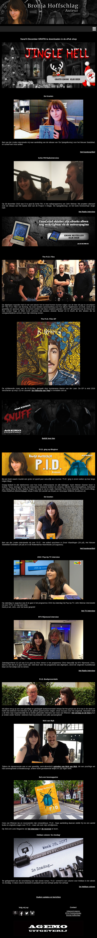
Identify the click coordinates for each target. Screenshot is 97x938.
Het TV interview (88, 611)
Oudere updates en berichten (48, 897)
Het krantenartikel (87, 152)
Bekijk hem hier (48, 438)
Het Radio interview (87, 212)
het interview (33, 829)
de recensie (46, 829)
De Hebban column (87, 887)
